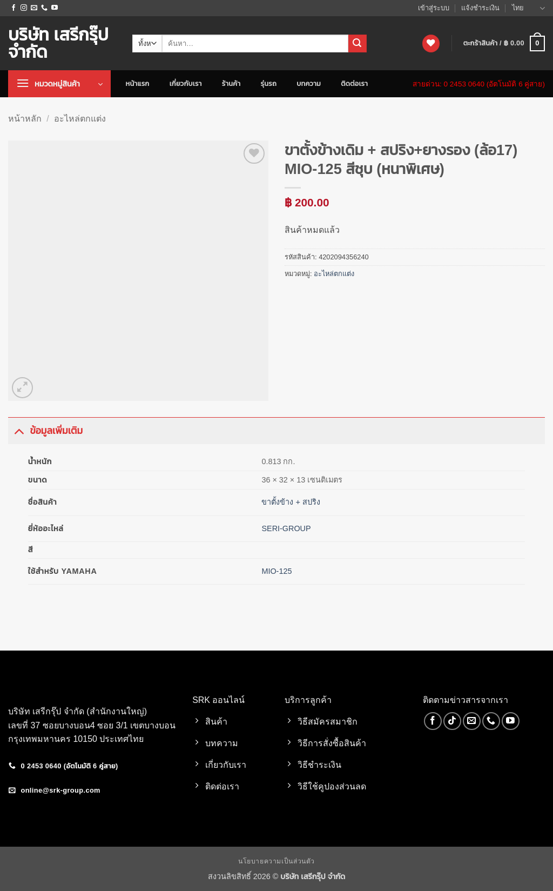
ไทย (528, 8)
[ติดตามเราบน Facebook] (13, 8)
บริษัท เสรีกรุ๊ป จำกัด (58, 43)
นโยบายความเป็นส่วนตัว (276, 861)
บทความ (308, 83)
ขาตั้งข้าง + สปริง (290, 502)
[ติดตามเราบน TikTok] (452, 721)
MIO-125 (276, 571)
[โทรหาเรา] (44, 8)
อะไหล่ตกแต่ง (80, 118)
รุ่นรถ (269, 83)
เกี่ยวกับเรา (186, 83)
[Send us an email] (34, 8)
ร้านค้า (231, 83)
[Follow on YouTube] (54, 8)
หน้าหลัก (25, 118)
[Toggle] (18, 430)
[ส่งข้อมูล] (357, 44)
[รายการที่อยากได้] (431, 43)
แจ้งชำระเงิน (480, 8)
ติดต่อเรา (354, 83)
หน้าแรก (138, 83)
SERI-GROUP (286, 528)
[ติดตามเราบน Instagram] (24, 8)
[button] (504, 44)
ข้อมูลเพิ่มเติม (45, 430)
